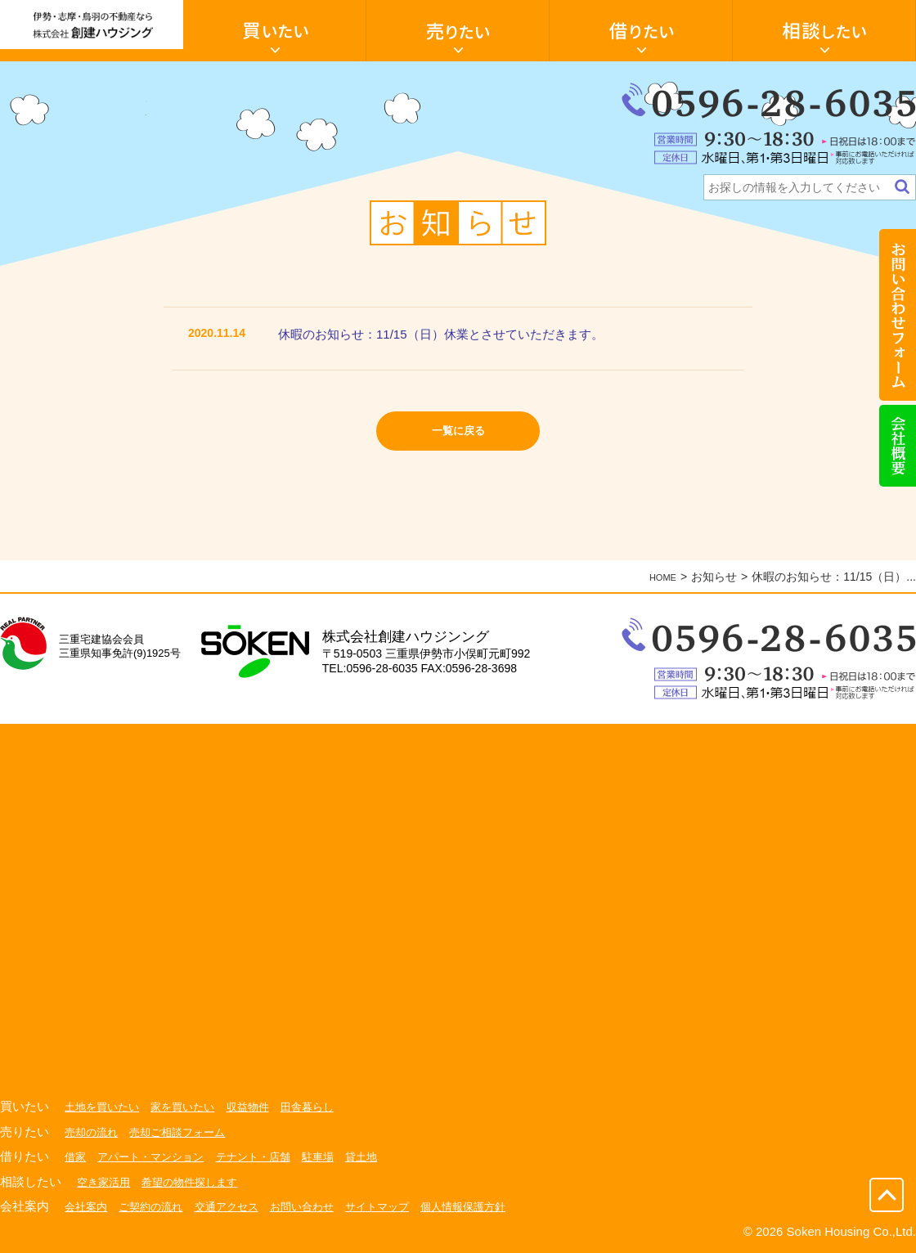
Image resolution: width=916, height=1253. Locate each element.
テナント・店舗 (266, 1156)
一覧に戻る (458, 435)
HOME (659, 576)
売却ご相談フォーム (184, 1131)
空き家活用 (105, 1181)
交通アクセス (237, 1206)
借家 (76, 1156)
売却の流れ (93, 1131)
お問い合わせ (317, 1206)
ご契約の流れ (156, 1206)
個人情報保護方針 (489, 1206)
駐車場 (334, 1156)
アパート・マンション (156, 1156)
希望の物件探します (197, 1181)
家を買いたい (190, 1106)
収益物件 (260, 1106)
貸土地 (380, 1156)
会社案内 (87, 1206)
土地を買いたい (105, 1106)
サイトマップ (397, 1206)
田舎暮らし (323, 1106)
